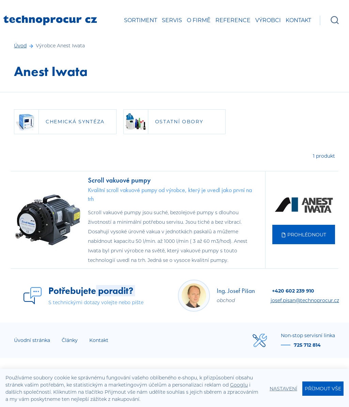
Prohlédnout (303, 235)
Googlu (239, 385)
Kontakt (298, 20)
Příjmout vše (323, 389)
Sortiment (140, 20)
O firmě (199, 20)
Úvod (20, 46)
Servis (172, 20)
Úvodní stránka (32, 340)
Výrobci (268, 20)
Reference (233, 20)
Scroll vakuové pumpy (119, 180)
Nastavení (283, 389)
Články (70, 340)
